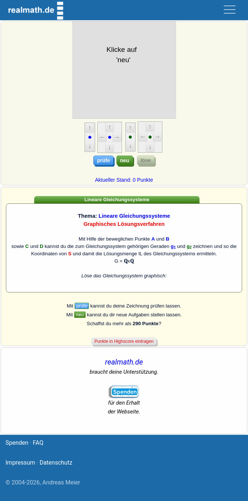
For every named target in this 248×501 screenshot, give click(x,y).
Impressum (20, 462)
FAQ (38, 442)
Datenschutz (56, 462)
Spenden (17, 442)
